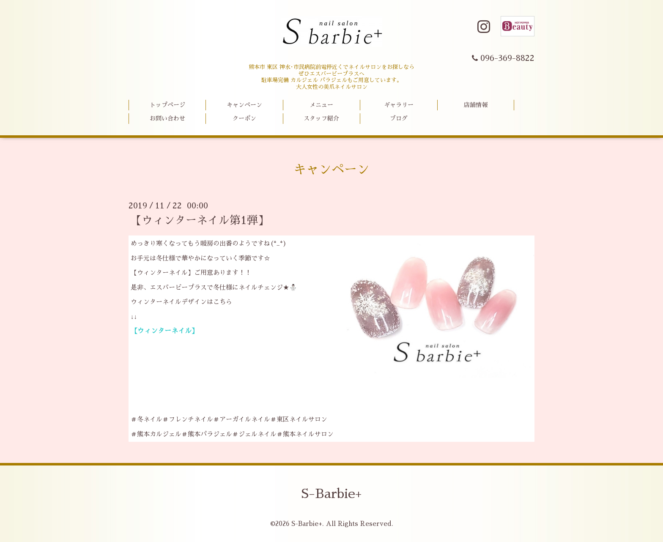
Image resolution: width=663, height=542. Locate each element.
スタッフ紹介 (321, 118)
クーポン (244, 118)
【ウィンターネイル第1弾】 (200, 220)
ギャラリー (399, 105)
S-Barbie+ (331, 493)
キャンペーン (244, 105)
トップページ (167, 105)
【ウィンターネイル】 (164, 331)
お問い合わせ (167, 118)
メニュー (321, 105)
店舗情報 (476, 105)
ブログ (399, 118)
